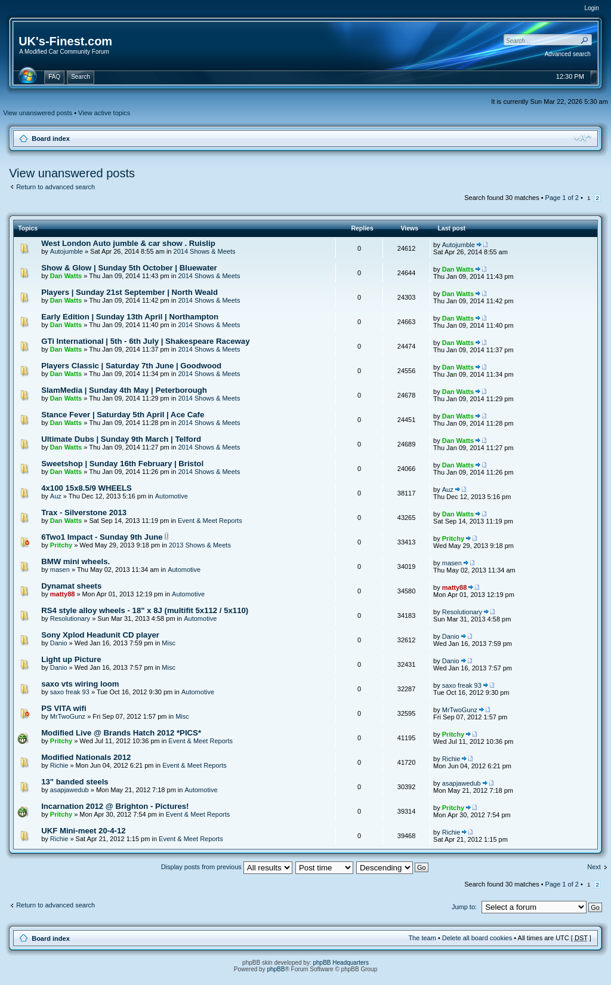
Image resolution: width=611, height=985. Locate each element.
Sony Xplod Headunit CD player (100, 634)
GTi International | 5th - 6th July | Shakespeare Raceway (145, 341)
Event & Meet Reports (210, 520)
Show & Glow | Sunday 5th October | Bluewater (129, 267)
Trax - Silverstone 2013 (83, 512)
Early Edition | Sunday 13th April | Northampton (129, 316)
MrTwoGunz (67, 716)
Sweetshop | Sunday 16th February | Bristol (122, 463)
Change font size (582, 138)
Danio (58, 643)
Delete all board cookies (477, 937)
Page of (562, 197)
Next (594, 866)
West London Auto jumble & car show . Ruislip (128, 243)
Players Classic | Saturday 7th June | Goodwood (131, 365)
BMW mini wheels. (75, 561)
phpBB (276, 969)
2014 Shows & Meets (205, 251)
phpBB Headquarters (341, 962)
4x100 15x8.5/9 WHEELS (86, 488)
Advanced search (568, 54)
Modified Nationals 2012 (86, 757)
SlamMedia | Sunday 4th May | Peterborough (124, 390)
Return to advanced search (55, 186)
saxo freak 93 (70, 691)
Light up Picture (71, 659)
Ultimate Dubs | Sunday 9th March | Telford (121, 439)
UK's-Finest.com (65, 41)
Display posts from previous (226, 866)
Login (591, 8)
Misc (168, 643)
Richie (59, 765)
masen (60, 569)
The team (422, 937)
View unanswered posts (37, 112)
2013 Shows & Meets (200, 545)
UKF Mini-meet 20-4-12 (83, 830)
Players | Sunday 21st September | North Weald (129, 292)
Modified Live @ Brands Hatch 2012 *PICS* (121, 732)
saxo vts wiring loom (80, 683)
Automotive (171, 496)
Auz (55, 496)
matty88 (62, 594)
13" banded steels (75, 781)
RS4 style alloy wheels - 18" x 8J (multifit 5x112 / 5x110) (144, 610)
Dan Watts (66, 275)
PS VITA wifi (63, 708)
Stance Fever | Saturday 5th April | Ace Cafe (122, 414)
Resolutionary (70, 618)
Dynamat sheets (71, 585)
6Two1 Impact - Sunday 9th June (101, 536)
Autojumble (66, 251)
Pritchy (61, 545)
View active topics (104, 112)
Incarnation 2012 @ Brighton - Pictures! (115, 806)
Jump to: (464, 906)
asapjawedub (69, 789)
